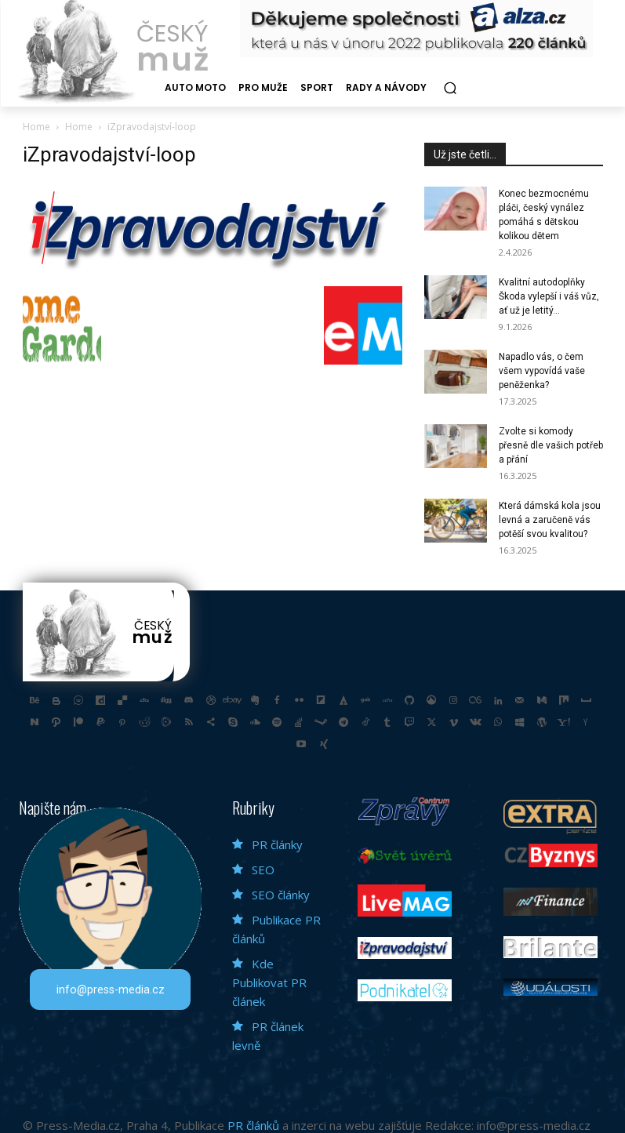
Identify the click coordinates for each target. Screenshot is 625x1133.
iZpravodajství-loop (109, 154)
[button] (450, 88)
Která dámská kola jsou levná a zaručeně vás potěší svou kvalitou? (550, 519)
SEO (263, 868)
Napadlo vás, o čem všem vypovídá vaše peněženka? (542, 370)
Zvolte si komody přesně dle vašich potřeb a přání (551, 445)
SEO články (281, 893)
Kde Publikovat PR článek (269, 981)
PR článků (253, 1123)
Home (36, 126)
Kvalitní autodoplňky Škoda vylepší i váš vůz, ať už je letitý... (549, 296)
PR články (277, 843)
